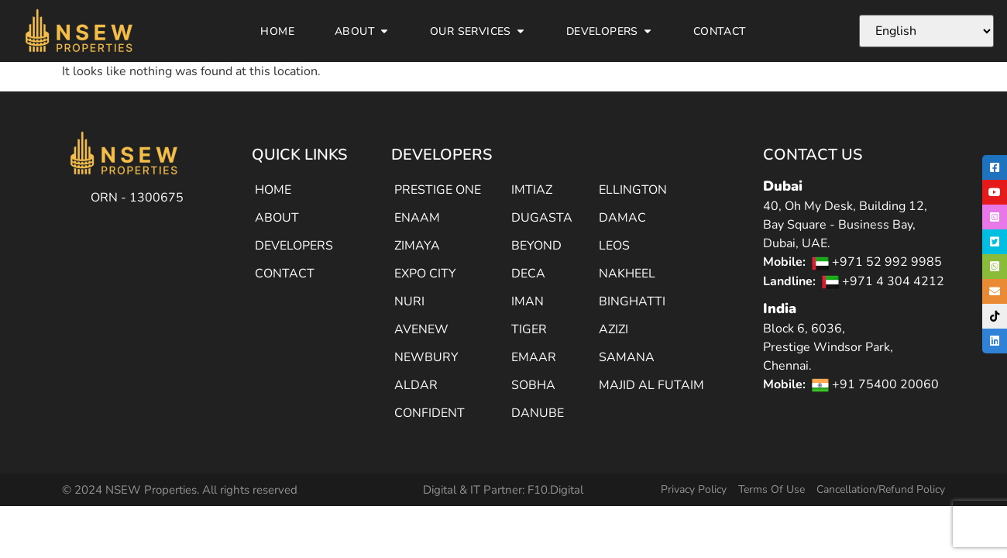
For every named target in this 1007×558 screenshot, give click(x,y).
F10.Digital (555, 490)
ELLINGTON (633, 189)
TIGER (529, 329)
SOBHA (533, 385)
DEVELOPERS (294, 245)
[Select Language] (926, 31)
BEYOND (536, 245)
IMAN (527, 301)
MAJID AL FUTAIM (651, 385)
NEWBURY (426, 357)
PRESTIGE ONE (437, 189)
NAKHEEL (627, 273)
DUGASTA (541, 217)
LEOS (614, 245)
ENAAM (417, 217)
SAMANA (627, 357)
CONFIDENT (429, 413)
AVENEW (421, 329)
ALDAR (416, 385)
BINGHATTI (632, 301)
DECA (528, 273)
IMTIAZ (531, 189)
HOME (273, 189)
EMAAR (533, 357)
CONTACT (284, 273)
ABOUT (277, 217)
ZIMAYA (417, 245)
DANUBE (537, 413)
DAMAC (622, 217)
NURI (409, 301)
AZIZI (613, 329)
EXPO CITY (425, 273)
